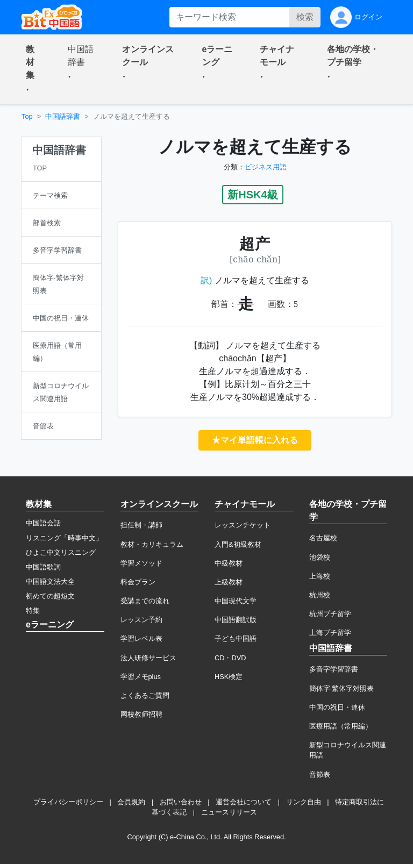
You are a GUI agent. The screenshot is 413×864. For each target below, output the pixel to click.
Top (27, 116)
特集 (33, 610)
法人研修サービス (148, 658)
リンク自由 (303, 802)
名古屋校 (323, 538)
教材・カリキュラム (151, 544)
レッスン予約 (141, 620)
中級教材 (229, 563)
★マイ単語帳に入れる (255, 440)
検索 (305, 17)
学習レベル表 (141, 638)
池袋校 (319, 557)
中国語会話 (43, 523)
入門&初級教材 (238, 544)
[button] (34, 69)
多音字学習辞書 (333, 669)
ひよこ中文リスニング (61, 552)
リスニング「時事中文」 (64, 538)
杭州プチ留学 (330, 614)
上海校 (319, 576)
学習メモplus (140, 677)
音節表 (319, 774)
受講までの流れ (144, 601)
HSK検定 (229, 677)
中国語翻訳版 (236, 620)
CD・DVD (230, 658)
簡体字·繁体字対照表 (341, 688)
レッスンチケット (242, 525)
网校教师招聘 (141, 714)
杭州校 (319, 595)
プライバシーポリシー (68, 802)
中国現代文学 (236, 601)
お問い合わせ (181, 802)
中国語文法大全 (50, 581)
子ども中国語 (236, 638)
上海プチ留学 (330, 633)
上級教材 (229, 582)
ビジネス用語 (266, 167)
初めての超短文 (50, 596)
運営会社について (244, 802)
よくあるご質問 (144, 695)
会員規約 (131, 802)
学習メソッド (141, 563)
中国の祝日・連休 (337, 707)
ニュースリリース (229, 812)
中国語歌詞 (43, 567)
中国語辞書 (62, 116)
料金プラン (137, 582)
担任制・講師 (141, 525)
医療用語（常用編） (340, 726)
